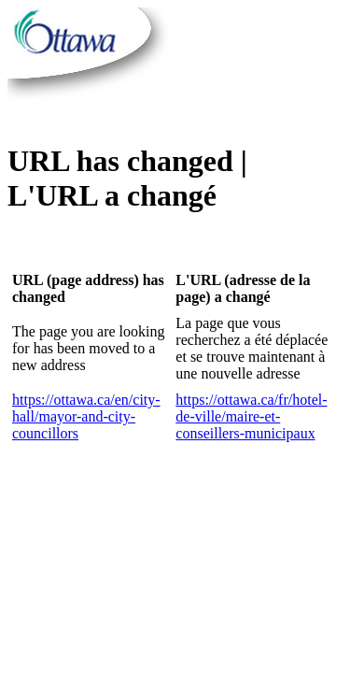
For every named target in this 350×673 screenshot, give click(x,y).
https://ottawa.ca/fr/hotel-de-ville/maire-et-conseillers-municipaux (251, 416)
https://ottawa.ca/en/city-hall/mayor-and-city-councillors (86, 416)
